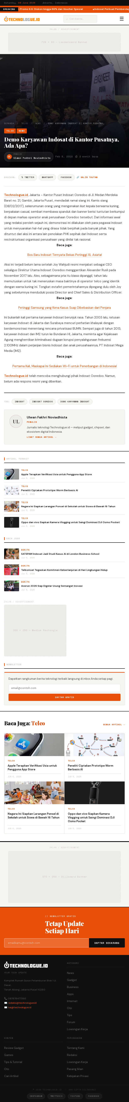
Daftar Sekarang (107, 943)
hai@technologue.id (19, 1007)
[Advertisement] (64, 91)
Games (8, 1055)
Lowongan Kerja (77, 1029)
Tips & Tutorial (13, 1062)
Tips (69, 1015)
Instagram (36, 1096)
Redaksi (72, 1055)
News (38, 123)
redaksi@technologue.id (22, 1003)
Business (73, 987)
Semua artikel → (114, 724)
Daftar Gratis (64, 697)
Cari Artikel (11, 1076)
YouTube (75, 1096)
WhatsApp (47, 177)
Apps (70, 994)
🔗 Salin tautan (87, 177)
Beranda (9, 123)
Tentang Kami (75, 1048)
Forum (71, 1022)
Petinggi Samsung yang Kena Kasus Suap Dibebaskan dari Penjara (64, 308)
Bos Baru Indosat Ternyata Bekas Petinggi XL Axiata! (64, 255)
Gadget (72, 980)
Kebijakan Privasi (78, 1076)
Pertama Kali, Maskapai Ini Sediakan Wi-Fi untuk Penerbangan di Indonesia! (64, 366)
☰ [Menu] (121, 18)
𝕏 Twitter (27, 177)
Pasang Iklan (75, 1069)
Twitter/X (56, 1096)
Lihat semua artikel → (41, 437)
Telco (24, 123)
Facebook (66, 177)
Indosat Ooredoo (42, 401)
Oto (69, 1008)
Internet (72, 1001)
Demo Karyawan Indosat (75, 401)
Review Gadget (14, 1048)
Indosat (19, 401)
